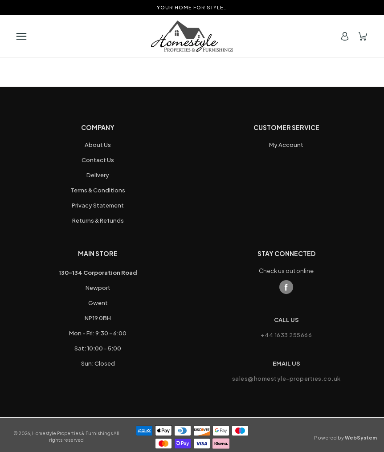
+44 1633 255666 (286, 334)
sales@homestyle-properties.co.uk (286, 378)
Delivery (97, 175)
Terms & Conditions (97, 190)
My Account (286, 144)
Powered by (345, 437)
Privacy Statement (98, 205)
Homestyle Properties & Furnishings (72, 433)
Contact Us (98, 159)
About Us (98, 144)
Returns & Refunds (98, 220)
